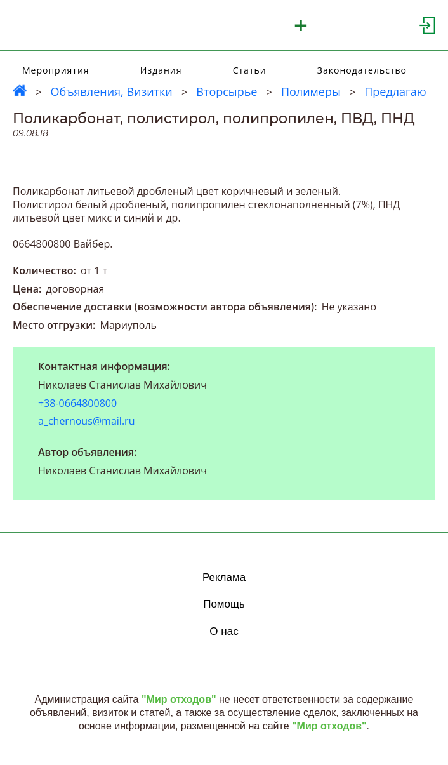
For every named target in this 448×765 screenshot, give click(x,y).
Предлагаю (395, 91)
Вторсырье (226, 91)
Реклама (224, 577)
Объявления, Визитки (111, 91)
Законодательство (362, 70)
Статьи (250, 70)
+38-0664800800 (77, 403)
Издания (161, 70)
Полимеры (311, 91)
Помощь (224, 604)
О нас (223, 631)
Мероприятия (55, 70)
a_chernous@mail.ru (86, 421)
